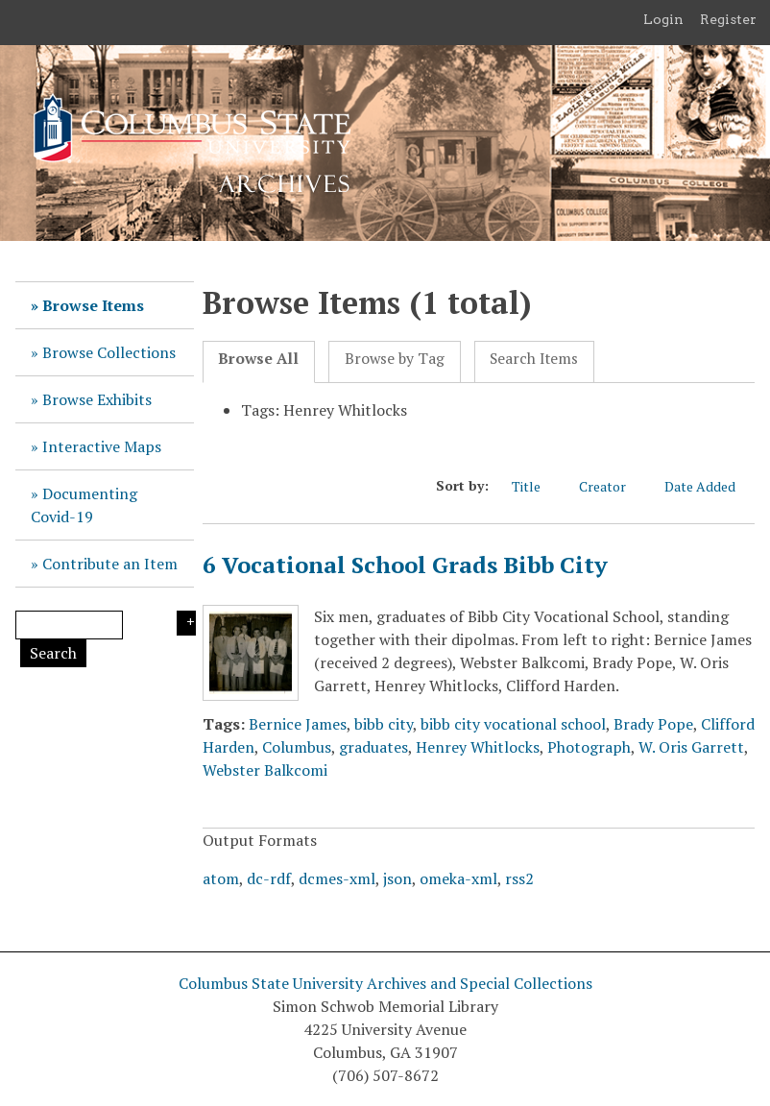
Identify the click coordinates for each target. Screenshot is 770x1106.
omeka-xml (458, 878)
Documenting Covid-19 (84, 505)
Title (536, 486)
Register (728, 19)
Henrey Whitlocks (478, 746)
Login (663, 19)
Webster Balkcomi (265, 770)
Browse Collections (109, 352)
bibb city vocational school (513, 723)
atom (221, 878)
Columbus (296, 746)
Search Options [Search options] (186, 623)
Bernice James (298, 723)
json (397, 878)
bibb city (383, 723)
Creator (612, 486)
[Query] (69, 625)
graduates (373, 746)
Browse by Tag (395, 359)
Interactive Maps (101, 446)
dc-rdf (269, 878)
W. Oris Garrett (691, 746)
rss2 (519, 878)
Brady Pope (653, 723)
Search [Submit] (53, 652)
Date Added (709, 486)
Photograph (589, 746)
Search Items (534, 359)
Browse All (258, 359)
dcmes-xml (337, 878)
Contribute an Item (110, 563)
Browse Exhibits (97, 399)
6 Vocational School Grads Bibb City (405, 564)
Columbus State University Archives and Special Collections (385, 983)
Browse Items (93, 305)
